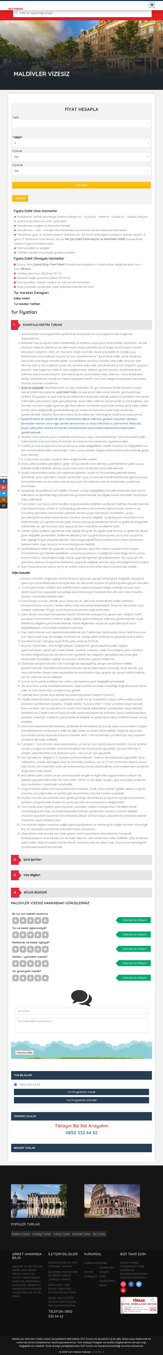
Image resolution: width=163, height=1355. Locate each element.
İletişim (104, 1272)
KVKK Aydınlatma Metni (107, 1280)
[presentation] (43, 1040)
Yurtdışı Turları (41, 1234)
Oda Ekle (81, 185)
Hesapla (20, 198)
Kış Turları (99, 1234)
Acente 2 (98, 1352)
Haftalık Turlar (81, 1234)
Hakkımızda (91, 1263)
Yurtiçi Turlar (61, 1234)
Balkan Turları (21, 1234)
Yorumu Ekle (24, 1053)
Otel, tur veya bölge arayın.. (37, 13)
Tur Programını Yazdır (81, 1092)
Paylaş (3, 476)
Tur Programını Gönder (81, 1100)
